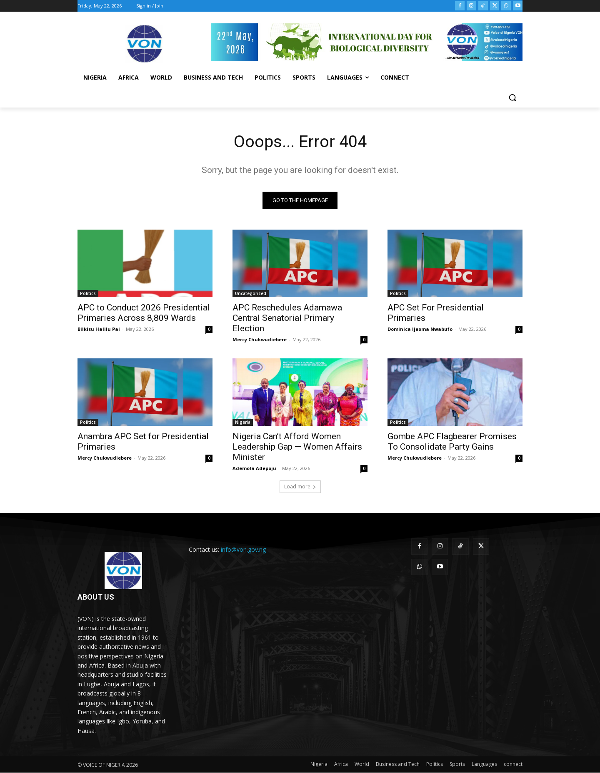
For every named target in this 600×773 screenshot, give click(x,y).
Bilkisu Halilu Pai (99, 329)
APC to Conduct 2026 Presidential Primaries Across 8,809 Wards (144, 313)
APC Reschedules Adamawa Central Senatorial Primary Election (287, 318)
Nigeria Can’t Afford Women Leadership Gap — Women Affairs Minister (297, 447)
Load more (300, 486)
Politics (88, 294)
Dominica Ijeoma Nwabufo (420, 329)
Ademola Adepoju (254, 468)
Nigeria (242, 422)
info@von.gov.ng (243, 550)
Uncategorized (250, 294)
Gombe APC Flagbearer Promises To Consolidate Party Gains (452, 442)
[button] (512, 98)
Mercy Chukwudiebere (259, 340)
